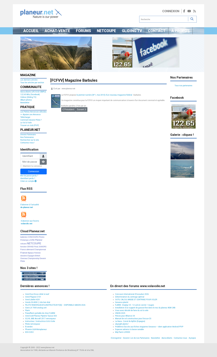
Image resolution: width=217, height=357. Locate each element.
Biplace (31, 253)
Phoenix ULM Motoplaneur (36, 329)
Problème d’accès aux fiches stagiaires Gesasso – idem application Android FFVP (149, 327)
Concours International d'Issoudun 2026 (132, 294)
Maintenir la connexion (32, 166)
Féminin (37, 253)
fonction (23, 247)
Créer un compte (28, 181)
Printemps (24, 240)
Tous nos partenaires (183, 86)
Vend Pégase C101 (33, 297)
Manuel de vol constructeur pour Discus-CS (133, 319)
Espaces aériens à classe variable (129, 329)
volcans (23, 244)
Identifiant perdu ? (27, 178)
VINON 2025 (120, 313)
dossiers (23, 256)
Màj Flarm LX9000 (122, 332)
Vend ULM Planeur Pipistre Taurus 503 (41, 316)
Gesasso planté (121, 302)
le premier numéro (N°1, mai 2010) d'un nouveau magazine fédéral (104, 95)
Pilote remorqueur (32, 324)
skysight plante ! (122, 324)
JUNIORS (42, 247)
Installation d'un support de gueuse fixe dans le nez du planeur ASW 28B (145, 308)
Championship (33, 258)
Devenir (43, 258)
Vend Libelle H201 (32, 300)
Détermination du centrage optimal (129, 297)
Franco (23, 249)
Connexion (170, 11)
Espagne (31, 256)
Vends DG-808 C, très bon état (37, 302)
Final (36, 247)
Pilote (22, 261)
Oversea (23, 258)
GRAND (30, 247)
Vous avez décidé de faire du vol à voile (131, 310)
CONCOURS (33, 237)
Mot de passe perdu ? (29, 176)
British (37, 256)
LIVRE (32, 240)
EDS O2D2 (29, 332)
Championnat (40, 249)
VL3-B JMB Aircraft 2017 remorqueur (40, 319)
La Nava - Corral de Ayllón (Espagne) (130, 321)
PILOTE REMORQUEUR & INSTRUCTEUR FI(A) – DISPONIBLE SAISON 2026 (55, 305)
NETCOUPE (34, 243)
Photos (41, 237)
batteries (23, 237)
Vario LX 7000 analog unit (36, 308)
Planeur (38, 240)
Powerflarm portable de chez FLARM (40, 313)
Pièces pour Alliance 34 (125, 316)
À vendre (29, 327)
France (23, 252)
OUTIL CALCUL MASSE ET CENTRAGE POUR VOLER (136, 300)
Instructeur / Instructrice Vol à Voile (40, 321)
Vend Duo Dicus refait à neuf (37, 294)
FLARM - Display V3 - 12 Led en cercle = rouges (134, 305)
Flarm (27, 310)
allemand (30, 249)
